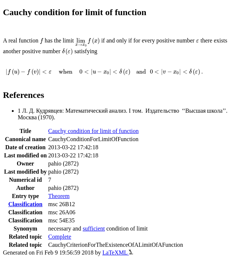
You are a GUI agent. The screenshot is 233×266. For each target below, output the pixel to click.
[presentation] (41, 41)
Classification (25, 204)
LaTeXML (117, 252)
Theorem (59, 196)
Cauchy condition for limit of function (93, 131)
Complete (59, 236)
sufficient (94, 228)
